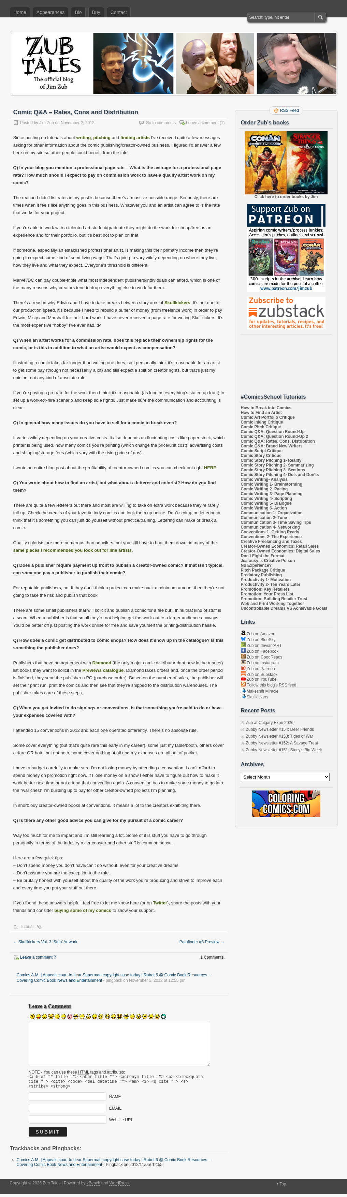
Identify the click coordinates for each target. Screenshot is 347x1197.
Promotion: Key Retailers (265, 589)
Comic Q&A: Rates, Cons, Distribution (278, 441)
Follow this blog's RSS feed (269, 685)
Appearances (51, 12)
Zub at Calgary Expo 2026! (270, 722)
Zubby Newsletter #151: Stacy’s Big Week (284, 750)
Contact (119, 12)
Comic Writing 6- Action (264, 508)
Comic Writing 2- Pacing (264, 489)
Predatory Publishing (261, 575)
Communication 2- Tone (264, 517)
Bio (78, 12)
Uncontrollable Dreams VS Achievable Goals (284, 608)
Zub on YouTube (259, 679)
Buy (96, 12)
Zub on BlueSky (258, 639)
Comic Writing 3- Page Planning (272, 493)
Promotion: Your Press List (267, 594)
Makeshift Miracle (260, 691)
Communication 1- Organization (272, 513)
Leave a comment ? (38, 957)
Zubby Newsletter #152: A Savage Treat (282, 743)
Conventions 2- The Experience (271, 536)
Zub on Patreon (258, 668)
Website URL (121, 1123)
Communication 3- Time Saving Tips (276, 522)
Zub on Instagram (260, 663)
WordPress (119, 1186)
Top (282, 1187)
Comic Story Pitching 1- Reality (271, 460)
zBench (93, 1186)
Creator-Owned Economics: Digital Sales (280, 551)
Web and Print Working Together (272, 603)
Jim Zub (46, 122)
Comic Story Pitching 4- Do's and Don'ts (280, 474)
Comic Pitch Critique (261, 427)
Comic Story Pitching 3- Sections (273, 470)
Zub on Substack (259, 674)
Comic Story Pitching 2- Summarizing (277, 465)
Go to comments (161, 122)
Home (20, 12)
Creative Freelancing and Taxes (271, 541)
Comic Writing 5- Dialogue (266, 503)
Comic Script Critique (262, 450)
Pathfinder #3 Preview (202, 942)
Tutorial (27, 926)
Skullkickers (255, 697)
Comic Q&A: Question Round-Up (273, 431)
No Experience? (256, 565)
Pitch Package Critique (263, 570)
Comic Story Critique (261, 455)
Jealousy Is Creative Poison (268, 560)
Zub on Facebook (260, 651)
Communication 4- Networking (270, 527)
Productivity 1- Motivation (266, 579)
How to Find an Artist (261, 412)
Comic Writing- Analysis (264, 479)
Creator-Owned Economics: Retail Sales (280, 546)
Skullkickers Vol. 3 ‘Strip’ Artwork (45, 942)
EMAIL (115, 1111)
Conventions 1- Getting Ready (270, 532)
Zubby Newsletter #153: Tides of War (279, 736)
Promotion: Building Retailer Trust (274, 598)
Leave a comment (202, 122)
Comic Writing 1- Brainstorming (271, 484)
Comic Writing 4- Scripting (266, 498)
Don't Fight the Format (263, 555)
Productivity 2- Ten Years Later (271, 584)
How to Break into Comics (266, 407)
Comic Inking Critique (262, 422)
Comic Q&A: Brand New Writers (272, 446)
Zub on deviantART (261, 645)
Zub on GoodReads (262, 657)
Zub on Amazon (258, 634)
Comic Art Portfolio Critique (268, 417)
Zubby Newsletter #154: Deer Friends (280, 729)
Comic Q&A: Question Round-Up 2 (274, 436)
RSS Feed (289, 110)
